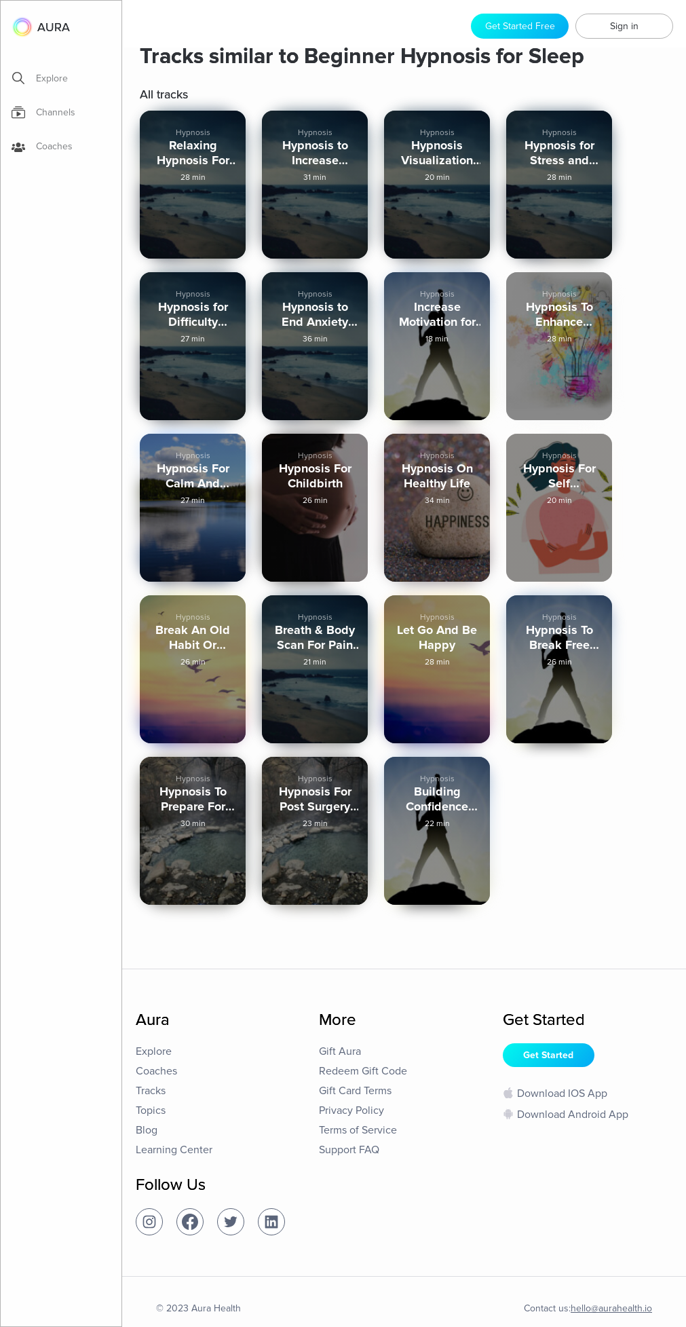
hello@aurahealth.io (611, 1308)
